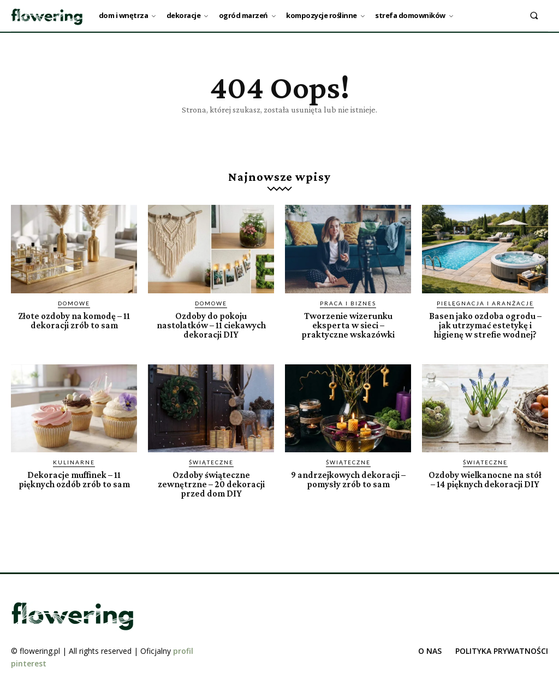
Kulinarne (74, 462)
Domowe (74, 303)
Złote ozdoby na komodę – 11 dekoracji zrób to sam (74, 320)
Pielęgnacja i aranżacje (485, 303)
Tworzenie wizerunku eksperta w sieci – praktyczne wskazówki (348, 325)
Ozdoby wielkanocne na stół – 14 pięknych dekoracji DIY (485, 479)
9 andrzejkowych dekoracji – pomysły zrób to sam (348, 479)
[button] (534, 15)
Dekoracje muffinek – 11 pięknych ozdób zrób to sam (74, 479)
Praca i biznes (348, 303)
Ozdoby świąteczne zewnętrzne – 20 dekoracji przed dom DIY (211, 484)
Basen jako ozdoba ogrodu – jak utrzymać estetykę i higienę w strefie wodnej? (485, 325)
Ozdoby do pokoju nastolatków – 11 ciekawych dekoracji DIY (211, 325)
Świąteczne (211, 462)
